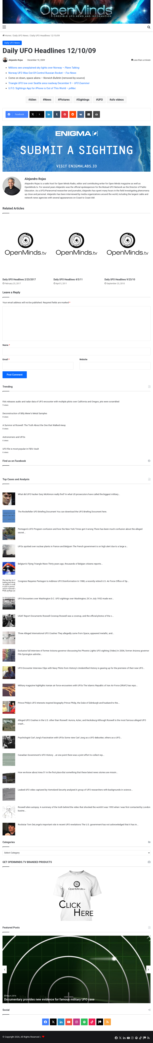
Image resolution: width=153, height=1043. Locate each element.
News (47, 99)
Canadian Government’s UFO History (35, 755)
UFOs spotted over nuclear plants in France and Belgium (45, 546)
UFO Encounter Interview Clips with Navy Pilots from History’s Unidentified (54, 668)
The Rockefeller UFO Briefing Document (37, 511)
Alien (33, 99)
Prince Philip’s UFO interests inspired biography (41, 703)
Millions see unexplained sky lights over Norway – (43, 67)
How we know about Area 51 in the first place (40, 772)
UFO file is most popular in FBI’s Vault (21, 449)
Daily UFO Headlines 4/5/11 (68, 279)
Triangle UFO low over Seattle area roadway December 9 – (49, 83)
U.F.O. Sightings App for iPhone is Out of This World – (42, 88)
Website (83, 359)
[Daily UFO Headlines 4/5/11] (77, 246)
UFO (100, 99)
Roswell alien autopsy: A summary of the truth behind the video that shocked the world (60, 807)
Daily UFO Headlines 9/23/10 (119, 279)
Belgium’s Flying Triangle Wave (33, 564)
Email (6, 359)
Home (7, 35)
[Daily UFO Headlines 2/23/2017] (26, 246)
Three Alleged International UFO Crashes (37, 633)
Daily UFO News (20, 35)
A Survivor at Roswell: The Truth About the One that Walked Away (34, 425)
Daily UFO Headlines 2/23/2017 (19, 279)
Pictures (64, 99)
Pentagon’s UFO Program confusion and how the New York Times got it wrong (55, 529)
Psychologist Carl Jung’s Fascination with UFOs (41, 737)
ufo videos (117, 99)
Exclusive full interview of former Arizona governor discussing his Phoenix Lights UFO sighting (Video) (67, 650)
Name (6, 345)
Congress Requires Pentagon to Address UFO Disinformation (47, 581)
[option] (76, 969)
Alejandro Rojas (16, 60)
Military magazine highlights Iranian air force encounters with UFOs (50, 685)
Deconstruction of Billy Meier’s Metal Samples (25, 413)
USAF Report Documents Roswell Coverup (38, 616)
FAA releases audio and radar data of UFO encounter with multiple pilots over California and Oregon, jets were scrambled (61, 401)
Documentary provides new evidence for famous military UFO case (49, 999)
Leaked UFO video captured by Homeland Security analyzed (46, 789)
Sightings (83, 99)
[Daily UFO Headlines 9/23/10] (127, 246)
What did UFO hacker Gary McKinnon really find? (41, 494)
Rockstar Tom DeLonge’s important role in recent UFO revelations (49, 824)
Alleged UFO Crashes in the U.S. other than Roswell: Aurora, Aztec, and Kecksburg (57, 720)
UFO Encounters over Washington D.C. (36, 598)
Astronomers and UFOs (14, 437)
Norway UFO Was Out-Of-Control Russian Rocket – (42, 72)
